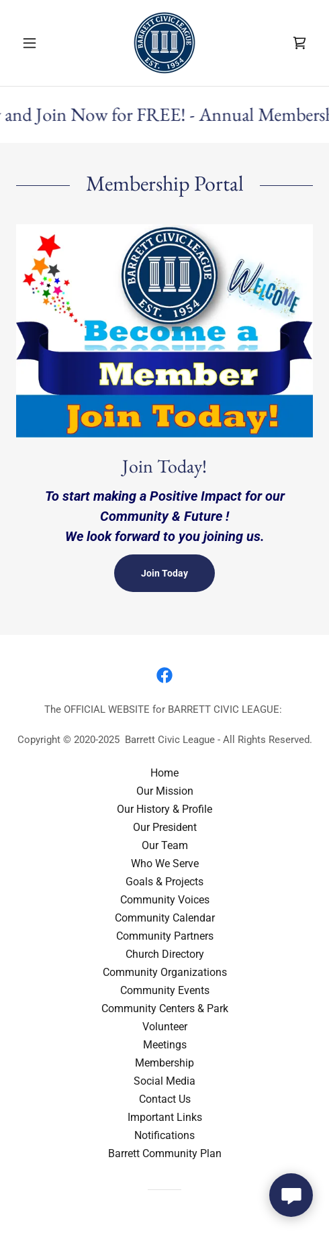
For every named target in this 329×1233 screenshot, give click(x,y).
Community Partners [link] (165, 936)
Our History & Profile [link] (164, 809)
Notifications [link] (164, 1135)
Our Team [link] (165, 845)
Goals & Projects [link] (164, 881)
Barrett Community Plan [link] (165, 1153)
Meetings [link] (165, 1044)
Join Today (164, 573)
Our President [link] (165, 827)
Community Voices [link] (164, 899)
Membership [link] (164, 1062)
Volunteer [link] (164, 1026)
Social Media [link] (164, 1081)
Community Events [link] (164, 990)
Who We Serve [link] (165, 863)
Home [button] (164, 773)
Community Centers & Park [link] (164, 1008)
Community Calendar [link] (165, 917)
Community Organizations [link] (165, 972)
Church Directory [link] (165, 954)
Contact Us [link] (165, 1099)
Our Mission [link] (164, 791)
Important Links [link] (165, 1117)
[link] (164, 43)
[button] (38, 43)
